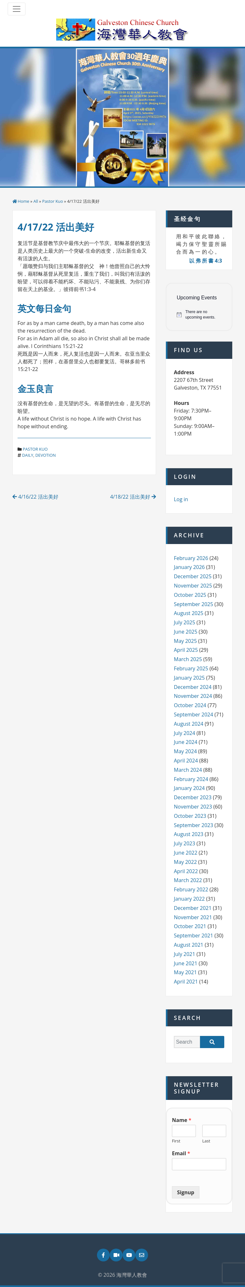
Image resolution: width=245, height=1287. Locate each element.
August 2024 (189, 723)
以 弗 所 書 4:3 (205, 260)
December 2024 (193, 687)
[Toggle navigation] (17, 9)
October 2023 (190, 815)
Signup (185, 1192)
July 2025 (184, 622)
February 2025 (191, 668)
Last (206, 1141)
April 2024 (186, 760)
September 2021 (193, 935)
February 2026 (191, 558)
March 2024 (188, 769)
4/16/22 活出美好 (35, 496)
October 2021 (190, 926)
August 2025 (189, 613)
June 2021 (185, 963)
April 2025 (186, 649)
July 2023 (184, 843)
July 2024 (184, 733)
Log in (181, 499)
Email (181, 1153)
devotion (45, 455)
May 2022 (185, 861)
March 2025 (188, 659)
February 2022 (191, 889)
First (176, 1141)
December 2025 (193, 576)
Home (23, 201)
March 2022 (188, 880)
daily (27, 455)
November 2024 (193, 695)
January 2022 (189, 898)
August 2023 (189, 834)
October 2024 (190, 705)
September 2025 (193, 604)
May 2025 (185, 640)
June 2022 (185, 852)
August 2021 (189, 944)
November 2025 (193, 585)
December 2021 (193, 908)
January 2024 (189, 788)
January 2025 (189, 677)
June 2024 (185, 742)
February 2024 (191, 779)
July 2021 (184, 954)
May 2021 (185, 972)
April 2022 (186, 871)
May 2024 (185, 751)
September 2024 (193, 714)
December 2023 (193, 797)
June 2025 (185, 631)
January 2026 (189, 567)
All (35, 201)
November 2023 (193, 806)
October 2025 (190, 594)
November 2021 (193, 917)
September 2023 (193, 825)
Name (181, 1120)
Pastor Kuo (52, 201)
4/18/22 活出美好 (133, 496)
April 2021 (186, 981)
